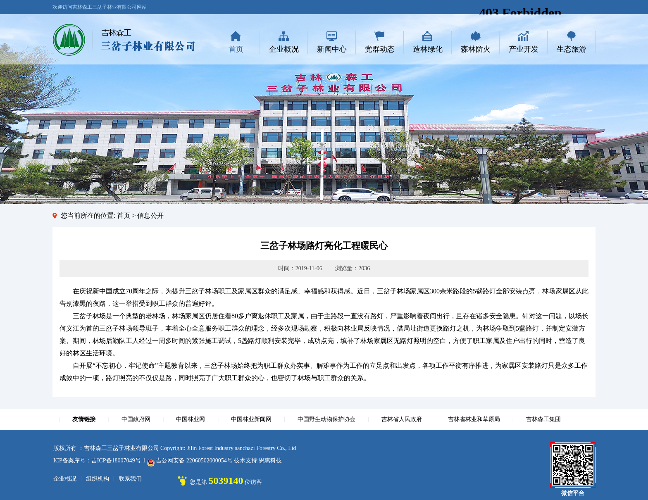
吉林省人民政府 (401, 419)
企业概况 (284, 49)
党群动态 (380, 49)
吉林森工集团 (543, 419)
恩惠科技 (270, 460)
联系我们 (130, 479)
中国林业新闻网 (251, 419)
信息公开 (150, 215)
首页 (236, 49)
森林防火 (476, 49)
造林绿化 (428, 49)
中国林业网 (190, 419)
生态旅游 (571, 49)
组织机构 (97, 479)
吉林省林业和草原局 (474, 419)
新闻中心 (332, 49)
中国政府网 (136, 419)
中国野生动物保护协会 (326, 419)
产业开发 (523, 49)
